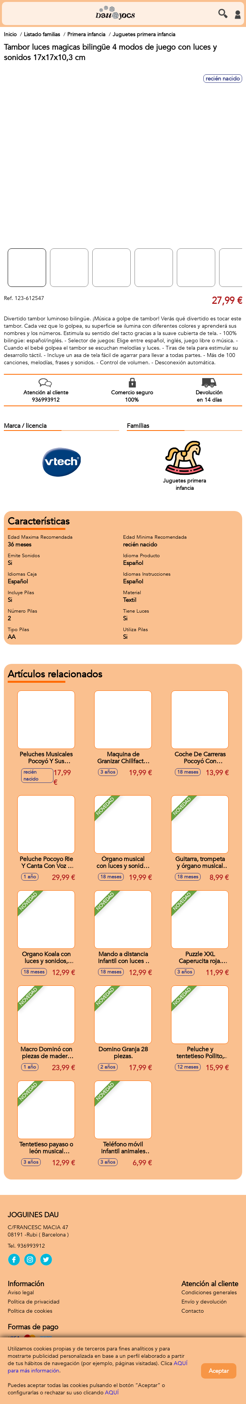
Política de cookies (30, 1311)
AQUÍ (112, 1392)
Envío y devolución (204, 1301)
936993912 (31, 1246)
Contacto (192, 1311)
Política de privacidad (34, 1301)
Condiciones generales (209, 1292)
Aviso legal (21, 1292)
